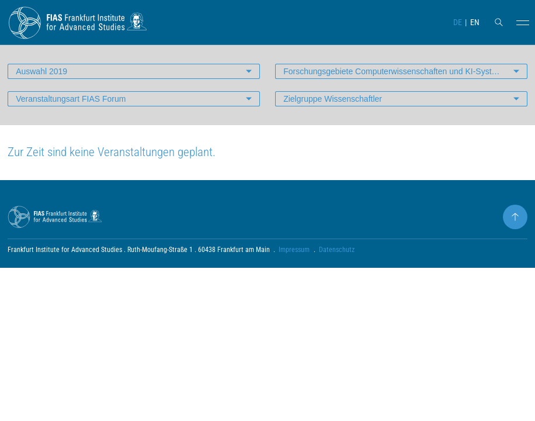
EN (475, 22)
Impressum (294, 250)
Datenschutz (337, 250)
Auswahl (41, 71)
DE (457, 22)
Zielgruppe (332, 98)
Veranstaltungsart (71, 98)
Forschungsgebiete (395, 71)
